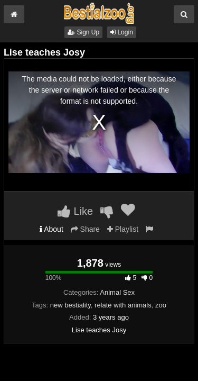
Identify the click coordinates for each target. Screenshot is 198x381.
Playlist (122, 229)
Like (75, 211)
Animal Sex (117, 292)
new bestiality (70, 305)
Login (121, 32)
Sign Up (83, 32)
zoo (160, 305)
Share (85, 229)
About (51, 229)
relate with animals (123, 305)
